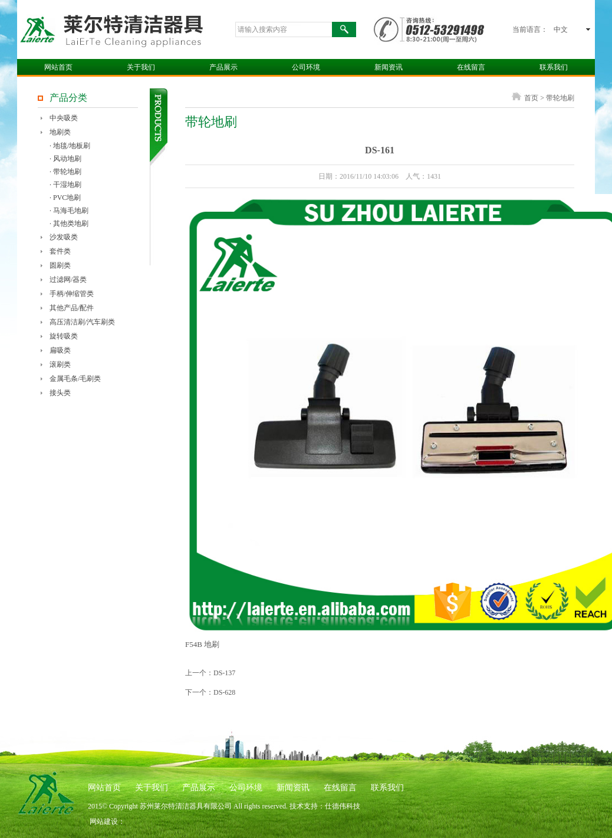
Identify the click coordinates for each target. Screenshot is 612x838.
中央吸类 (64, 118)
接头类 (60, 393)
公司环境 (306, 67)
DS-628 (224, 692)
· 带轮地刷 (65, 171)
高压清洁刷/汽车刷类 (82, 322)
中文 (561, 29)
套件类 (60, 251)
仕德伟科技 (342, 806)
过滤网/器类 (68, 279)
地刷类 (60, 132)
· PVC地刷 (65, 197)
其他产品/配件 (72, 308)
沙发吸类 (64, 237)
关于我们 (141, 67)
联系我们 (553, 67)
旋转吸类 (64, 336)
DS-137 (224, 673)
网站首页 (58, 67)
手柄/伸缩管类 (72, 294)
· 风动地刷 (65, 159)
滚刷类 (60, 364)
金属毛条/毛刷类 (75, 378)
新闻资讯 (388, 67)
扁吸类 (60, 350)
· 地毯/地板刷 (70, 146)
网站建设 (104, 821)
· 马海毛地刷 (69, 210)
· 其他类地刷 (69, 223)
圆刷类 (60, 265)
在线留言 (471, 67)
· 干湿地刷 (65, 184)
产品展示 (223, 67)
